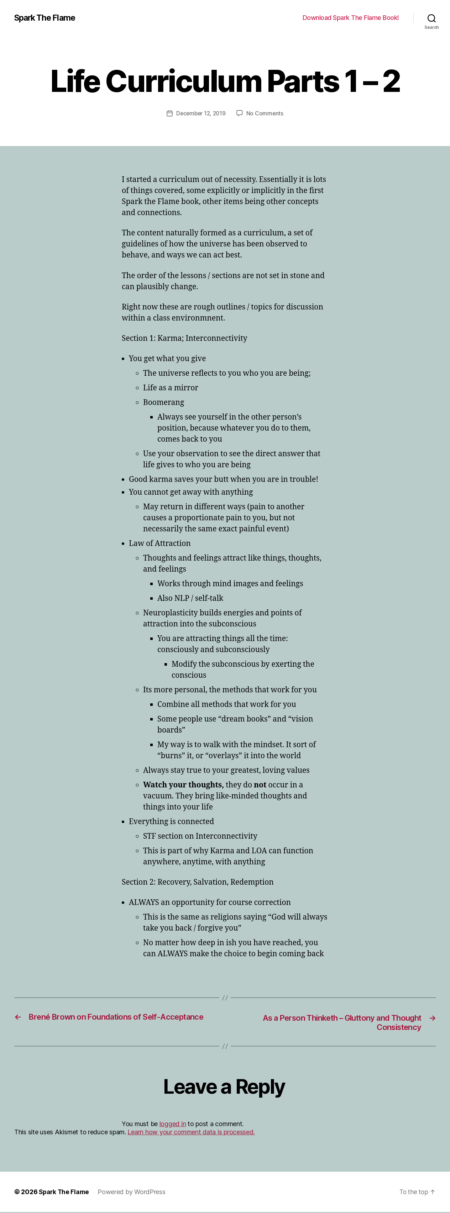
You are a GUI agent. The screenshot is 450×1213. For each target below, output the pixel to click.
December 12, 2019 (200, 113)
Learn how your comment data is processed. (191, 1133)
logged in (172, 1124)
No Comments (266, 113)
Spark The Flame (46, 18)
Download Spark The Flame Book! (351, 17)
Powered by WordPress (133, 1193)
